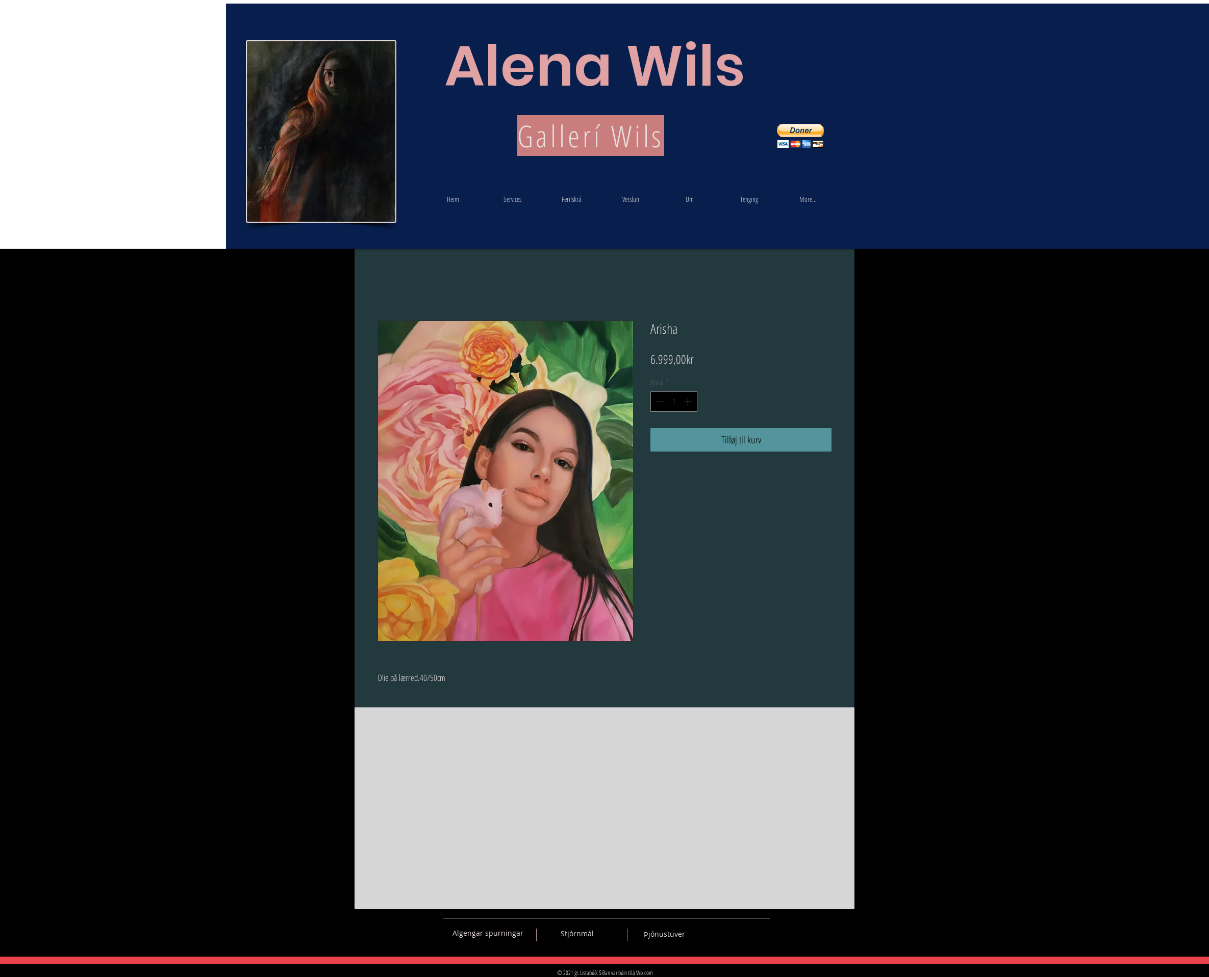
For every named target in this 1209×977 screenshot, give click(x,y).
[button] (800, 136)
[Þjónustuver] (664, 934)
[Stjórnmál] (577, 933)
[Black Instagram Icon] (762, 933)
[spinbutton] (674, 401)
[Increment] (689, 401)
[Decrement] (659, 401)
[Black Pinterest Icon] (744, 933)
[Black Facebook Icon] (726, 933)
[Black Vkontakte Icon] (708, 933)
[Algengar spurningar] (487, 933)
